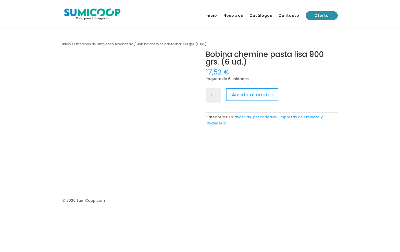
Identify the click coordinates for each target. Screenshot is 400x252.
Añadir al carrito (252, 94)
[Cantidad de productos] (213, 95)
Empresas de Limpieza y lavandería (103, 44)
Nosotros (233, 16)
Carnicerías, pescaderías (253, 117)
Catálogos (260, 16)
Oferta (322, 15)
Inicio (211, 16)
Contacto (289, 16)
